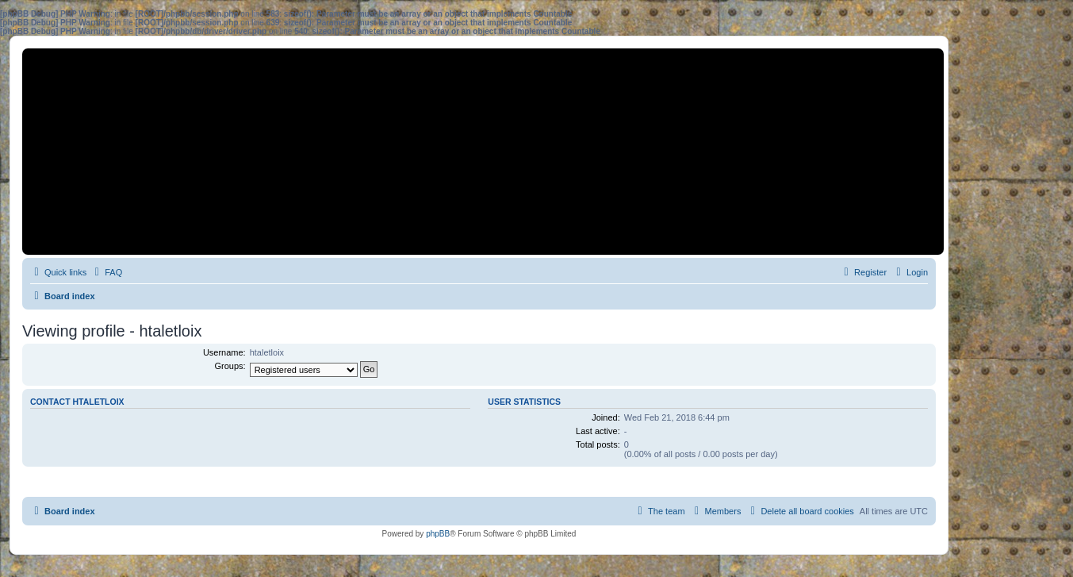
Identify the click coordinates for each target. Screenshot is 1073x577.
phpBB (438, 533)
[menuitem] (106, 272)
